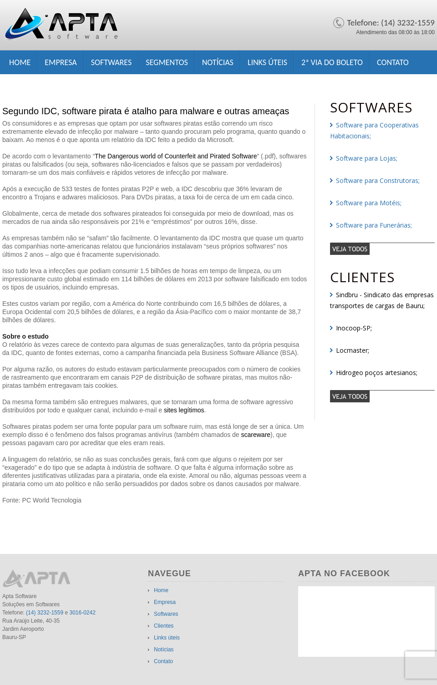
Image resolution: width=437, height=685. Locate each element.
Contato (393, 62)
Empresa (60, 62)
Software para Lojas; (366, 158)
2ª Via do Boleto (332, 62)
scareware (256, 434)
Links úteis (267, 62)
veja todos (382, 248)
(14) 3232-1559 (44, 612)
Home (19, 62)
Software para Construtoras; (378, 180)
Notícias (218, 62)
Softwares (111, 62)
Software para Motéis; (368, 202)
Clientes (163, 626)
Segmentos (167, 62)
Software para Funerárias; (374, 225)
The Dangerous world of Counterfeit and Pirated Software (176, 156)
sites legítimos (184, 410)
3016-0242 (82, 612)
